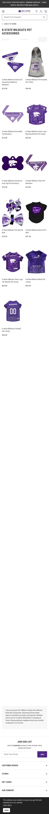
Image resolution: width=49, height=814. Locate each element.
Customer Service (10, 765)
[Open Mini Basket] (45, 11)
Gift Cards (7, 782)
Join (42, 754)
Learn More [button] (7, 805)
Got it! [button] (6, 810)
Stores (5, 774)
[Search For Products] (18, 17)
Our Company (8, 790)
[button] (36, 11)
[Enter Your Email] (19, 754)
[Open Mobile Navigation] (3, 11)
